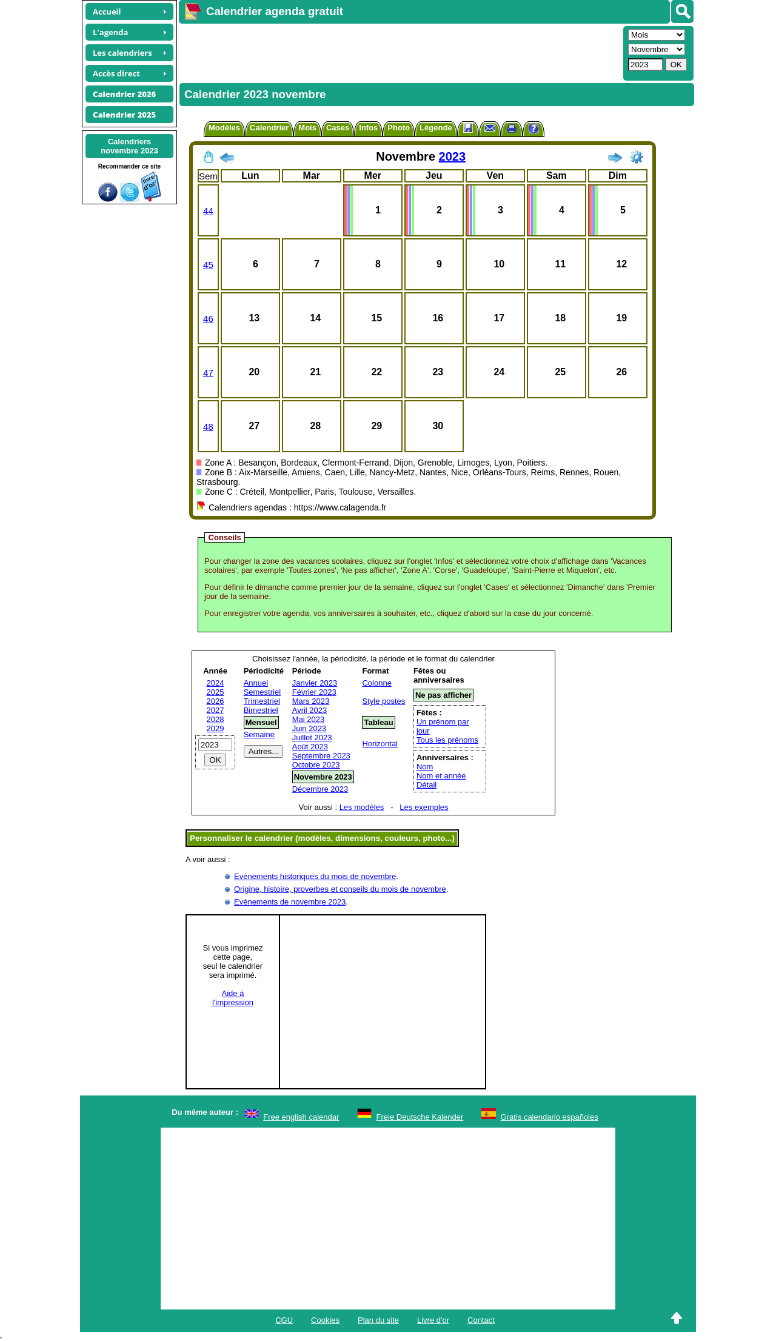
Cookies (325, 1320)
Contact (481, 1320)
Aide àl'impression (232, 998)
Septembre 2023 (321, 755)
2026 (215, 701)
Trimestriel (262, 701)
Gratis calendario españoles (549, 1117)
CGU (284, 1320)
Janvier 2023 (314, 682)
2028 (215, 719)
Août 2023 (310, 746)
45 (208, 264)
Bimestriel (261, 710)
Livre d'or (433, 1320)
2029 (215, 728)
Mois (307, 127)
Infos (368, 127)
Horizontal (380, 743)
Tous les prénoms (447, 739)
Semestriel (262, 692)
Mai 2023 (308, 719)
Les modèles (362, 807)
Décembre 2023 (320, 789)
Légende (436, 127)
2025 (215, 692)
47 (208, 372)
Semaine (259, 734)
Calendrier (269, 127)
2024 (215, 682)
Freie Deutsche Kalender (420, 1117)
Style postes (383, 701)
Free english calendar (301, 1117)
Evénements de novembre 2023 (290, 901)
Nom (424, 766)
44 (208, 211)
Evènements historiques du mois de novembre (315, 876)
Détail (426, 784)
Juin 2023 (309, 728)
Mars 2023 (310, 701)
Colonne (376, 682)
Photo (398, 127)
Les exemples (424, 807)
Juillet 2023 (312, 737)
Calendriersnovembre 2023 (129, 146)
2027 (215, 710)
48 (208, 426)
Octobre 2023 (316, 764)
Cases (337, 127)
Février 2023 (314, 692)
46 (208, 318)
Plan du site (378, 1320)
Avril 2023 (309, 710)
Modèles (224, 127)
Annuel (256, 682)
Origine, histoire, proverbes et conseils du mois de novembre (340, 889)
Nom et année (441, 775)
